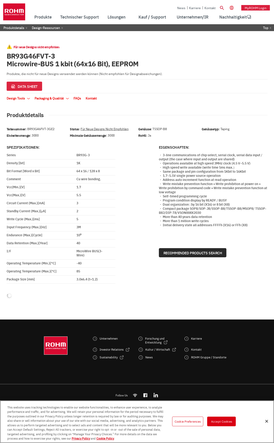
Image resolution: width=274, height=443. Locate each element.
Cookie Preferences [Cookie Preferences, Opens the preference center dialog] (188, 421)
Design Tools (18, 98)
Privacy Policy (81, 438)
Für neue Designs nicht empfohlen (104, 129)
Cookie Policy (105, 438)
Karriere (195, 7)
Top (265, 27)
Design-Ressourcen (46, 27)
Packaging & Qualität (52, 98)
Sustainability (109, 357)
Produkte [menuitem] (43, 17)
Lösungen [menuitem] (116, 17)
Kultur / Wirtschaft (157, 349)
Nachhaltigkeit (233, 17)
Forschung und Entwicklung (155, 340)
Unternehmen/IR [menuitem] (193, 17)
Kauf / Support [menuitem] (152, 17)
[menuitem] (233, 17)
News (181, 7)
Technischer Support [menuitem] (79, 17)
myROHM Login (255, 7)
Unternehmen (109, 338)
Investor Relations (112, 349)
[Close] (267, 421)
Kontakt (210, 7)
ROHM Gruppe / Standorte (208, 357)
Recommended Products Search (192, 252)
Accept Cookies (221, 421)
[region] (137, 421)
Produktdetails (13, 27)
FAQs (77, 98)
